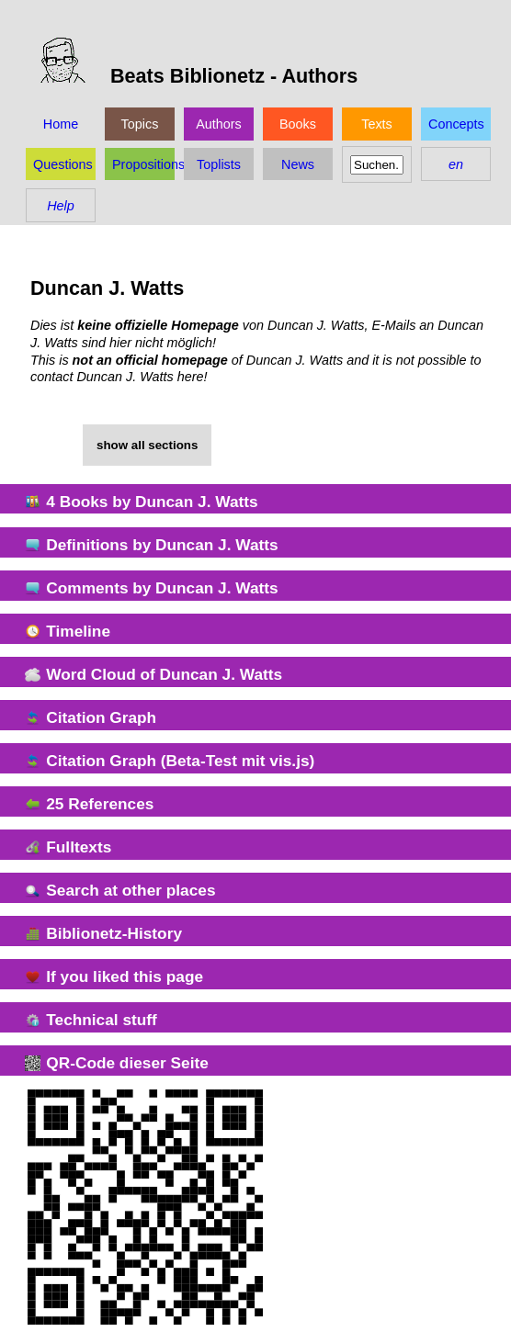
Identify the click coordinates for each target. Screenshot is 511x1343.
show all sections (147, 445)
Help (60, 205)
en (456, 164)
